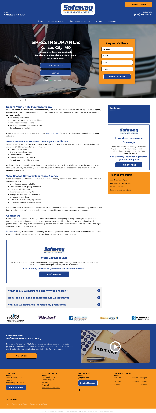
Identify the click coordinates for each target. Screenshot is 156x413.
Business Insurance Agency (121, 183)
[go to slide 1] (72, 320)
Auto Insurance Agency (119, 180)
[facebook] (79, 390)
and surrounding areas (51, 388)
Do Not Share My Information (60, 411)
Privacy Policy (46, 411)
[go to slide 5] (79, 320)
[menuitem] (41, 21)
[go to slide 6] (81, 320)
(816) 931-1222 (143, 14)
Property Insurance (118, 186)
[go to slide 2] (74, 320)
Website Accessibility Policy (105, 411)
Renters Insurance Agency (121, 190)
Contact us (11, 232)
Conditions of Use (75, 411)
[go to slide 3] (76, 320)
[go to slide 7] (83, 320)
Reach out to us (52, 133)
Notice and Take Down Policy (89, 411)
